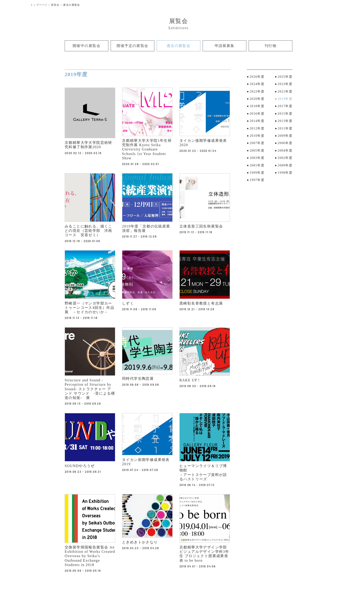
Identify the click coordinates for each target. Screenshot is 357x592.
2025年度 (285, 77)
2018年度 (257, 107)
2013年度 (285, 121)
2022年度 (257, 92)
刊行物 (270, 46)
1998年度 (285, 173)
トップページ (39, 4)
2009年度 (285, 136)
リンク (70, 90)
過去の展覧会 (178, 46)
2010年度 (257, 136)
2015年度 (285, 114)
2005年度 (257, 151)
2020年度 (257, 99)
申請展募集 (224, 46)
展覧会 (55, 4)
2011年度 (285, 129)
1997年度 (257, 180)
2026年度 (257, 77)
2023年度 (285, 84)
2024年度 (257, 84)
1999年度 (257, 173)
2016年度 (257, 114)
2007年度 (257, 143)
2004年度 (285, 151)
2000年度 (285, 166)
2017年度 (285, 107)
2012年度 (257, 129)
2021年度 (285, 92)
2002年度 (285, 158)
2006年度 (285, 143)
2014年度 (257, 121)
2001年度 (257, 166)
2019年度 (285, 99)
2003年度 (257, 158)
